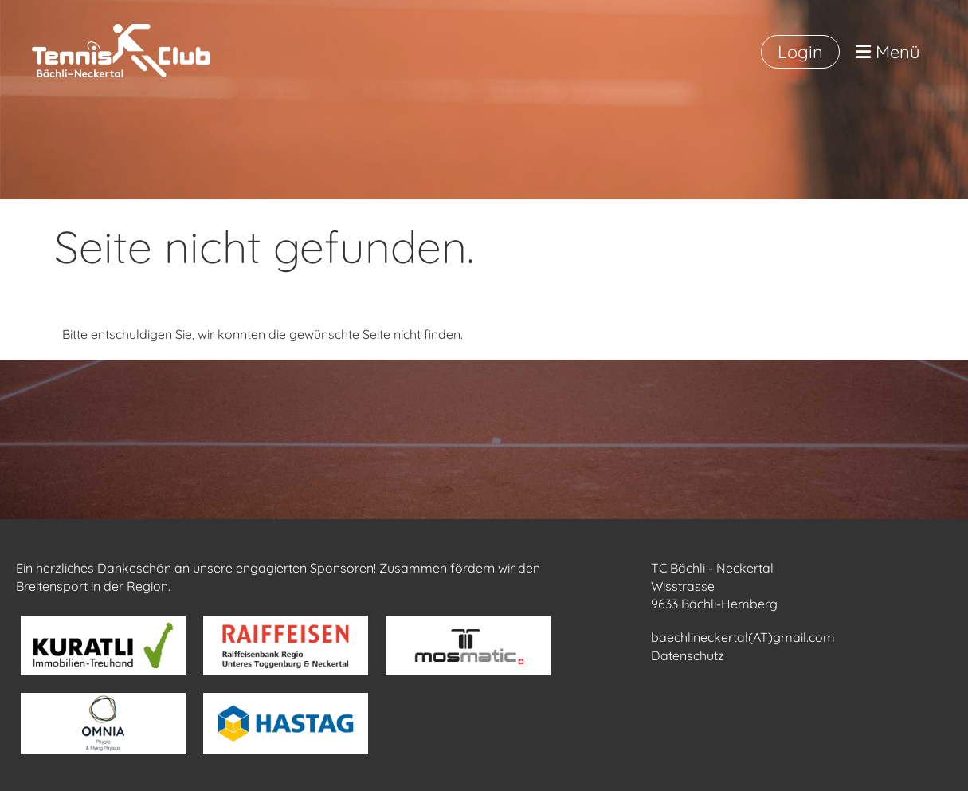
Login (800, 52)
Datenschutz (687, 655)
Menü (888, 52)
